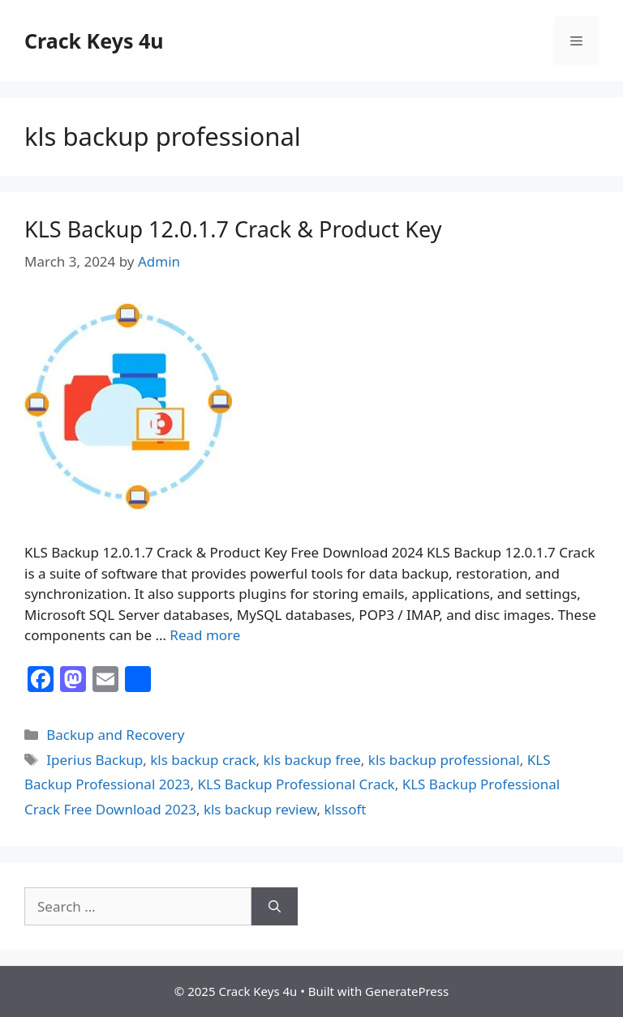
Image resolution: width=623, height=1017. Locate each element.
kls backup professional (444, 759)
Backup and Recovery (115, 734)
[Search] (274, 906)
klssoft (345, 809)
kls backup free (312, 759)
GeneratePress (407, 991)
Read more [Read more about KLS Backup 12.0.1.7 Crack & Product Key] (205, 635)
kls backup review (260, 809)
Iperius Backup (94, 759)
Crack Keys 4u (94, 40)
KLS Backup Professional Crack (296, 784)
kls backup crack (203, 759)
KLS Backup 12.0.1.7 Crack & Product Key (233, 229)
